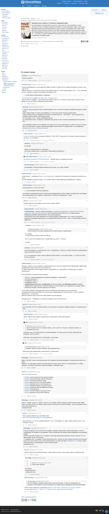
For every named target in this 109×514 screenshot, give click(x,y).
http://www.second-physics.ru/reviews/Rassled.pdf (35, 128)
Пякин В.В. (4, 58)
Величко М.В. (5, 40)
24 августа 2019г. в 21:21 (37, 84)
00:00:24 (27, 390)
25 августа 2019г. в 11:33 (40, 164)
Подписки (59, 3)
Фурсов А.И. (5, 65)
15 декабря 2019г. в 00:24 (35, 357)
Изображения (5, 78)
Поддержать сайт (99, 13)
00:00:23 (27, 389)
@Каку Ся (29, 326)
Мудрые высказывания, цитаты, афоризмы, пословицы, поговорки (9, 84)
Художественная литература (10, 81)
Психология (5, 22)
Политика (4, 27)
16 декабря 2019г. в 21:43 (40, 477)
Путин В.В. (4, 57)
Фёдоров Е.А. (5, 63)
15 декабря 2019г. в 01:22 (33, 371)
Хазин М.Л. (4, 67)
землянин (24, 75)
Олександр (25, 357)
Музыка (4, 74)
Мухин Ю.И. (5, 55)
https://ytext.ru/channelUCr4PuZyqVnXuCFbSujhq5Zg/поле (38, 417)
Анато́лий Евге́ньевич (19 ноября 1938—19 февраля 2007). (40, 98)
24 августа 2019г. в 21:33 (37, 173)
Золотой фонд (5, 11)
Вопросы (44, 6)
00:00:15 (27, 384)
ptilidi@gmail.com (72, 440)
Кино (3, 73)
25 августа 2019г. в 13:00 (34, 304)
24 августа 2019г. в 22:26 (36, 247)
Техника (4, 29)
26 (38, 18)
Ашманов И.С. (5, 36)
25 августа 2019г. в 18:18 (34, 343)
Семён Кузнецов (26, 84)
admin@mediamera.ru (15, 511)
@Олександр (31, 481)
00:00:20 (27, 387)
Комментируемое (6, 12)
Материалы (82, 3)
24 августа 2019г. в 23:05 (37, 225)
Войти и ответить (32, 80)
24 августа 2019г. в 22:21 (36, 143)
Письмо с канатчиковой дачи (46, 176)
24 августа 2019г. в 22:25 (40, 209)
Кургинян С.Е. (5, 48)
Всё (23, 6)
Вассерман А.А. (6, 38)
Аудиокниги (5, 76)
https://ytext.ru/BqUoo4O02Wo (29, 374)
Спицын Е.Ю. (5, 60)
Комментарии (74, 3)
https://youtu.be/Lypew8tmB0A (39, 213)
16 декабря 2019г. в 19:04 (38, 458)
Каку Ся (33, 18)
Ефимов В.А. (5, 45)
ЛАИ (3, 50)
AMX (26, 322)
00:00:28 (27, 392)
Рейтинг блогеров (6, 17)
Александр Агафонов (30, 156)
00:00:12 (27, 382)
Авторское (36, 6)
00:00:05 (27, 379)
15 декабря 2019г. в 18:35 (36, 449)
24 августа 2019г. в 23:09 (44, 156)
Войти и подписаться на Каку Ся (31, 41)
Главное (29, 6)
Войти (86, 1)
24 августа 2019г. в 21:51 (38, 185)
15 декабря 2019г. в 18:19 (37, 428)
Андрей (36, 43)
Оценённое (5, 16)
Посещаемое (5, 14)
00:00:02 (27, 377)
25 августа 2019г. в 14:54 (39, 314)
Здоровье (4, 30)
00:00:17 (27, 385)
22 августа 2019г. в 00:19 (34, 75)
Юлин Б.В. (4, 68)
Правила (103, 10)
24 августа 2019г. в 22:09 (34, 200)
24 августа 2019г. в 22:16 (39, 133)
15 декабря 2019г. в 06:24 (35, 400)
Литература (5, 79)
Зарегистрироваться (78, 1)
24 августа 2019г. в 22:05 (35, 107)
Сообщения (66, 3)
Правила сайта (5, 509)
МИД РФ (4, 53)
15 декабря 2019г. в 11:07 (34, 413)
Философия (5, 23)
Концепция (95, 10)
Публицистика (6, 87)
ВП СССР (4, 41)
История (4, 25)
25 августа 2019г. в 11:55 (37, 263)
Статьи (4, 89)
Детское (4, 90)
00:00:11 (27, 380)
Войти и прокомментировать (28, 497)
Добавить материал (66, 1)
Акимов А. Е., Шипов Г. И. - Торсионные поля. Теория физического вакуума (52, 489)
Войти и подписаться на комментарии (53, 41)
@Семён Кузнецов (33, 229)
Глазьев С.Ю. (5, 43)
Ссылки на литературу (29, 136)
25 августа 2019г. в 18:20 (34, 322)
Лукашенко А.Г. (5, 52)
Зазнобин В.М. (5, 46)
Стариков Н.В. (5, 62)
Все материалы (15, 509)
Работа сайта (5, 32)
